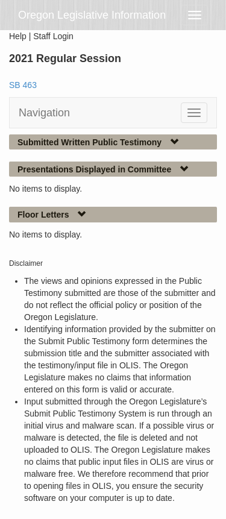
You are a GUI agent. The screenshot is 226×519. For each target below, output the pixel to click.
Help (18, 36)
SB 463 (23, 85)
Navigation (44, 113)
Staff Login (53, 36)
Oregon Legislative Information (92, 15)
